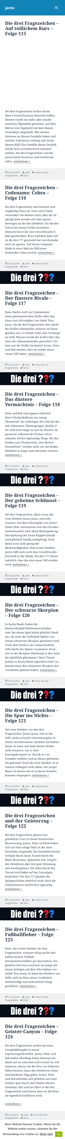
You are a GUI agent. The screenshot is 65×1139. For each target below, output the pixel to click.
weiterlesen (22, 161)
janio (10, 7)
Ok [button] (58, 1134)
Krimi (25, 175)
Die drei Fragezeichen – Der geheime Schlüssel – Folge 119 (32, 500)
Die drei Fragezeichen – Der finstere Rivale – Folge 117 (32, 298)
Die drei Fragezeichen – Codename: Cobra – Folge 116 (32, 192)
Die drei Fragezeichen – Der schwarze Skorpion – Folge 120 (32, 610)
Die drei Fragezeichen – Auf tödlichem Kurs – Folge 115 (32, 28)
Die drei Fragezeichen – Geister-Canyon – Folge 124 (32, 1031)
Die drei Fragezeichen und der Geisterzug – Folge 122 (30, 820)
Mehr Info (46, 1134)
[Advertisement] (32, 73)
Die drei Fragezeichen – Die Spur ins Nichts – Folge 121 (32, 715)
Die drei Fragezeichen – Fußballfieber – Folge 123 (32, 934)
